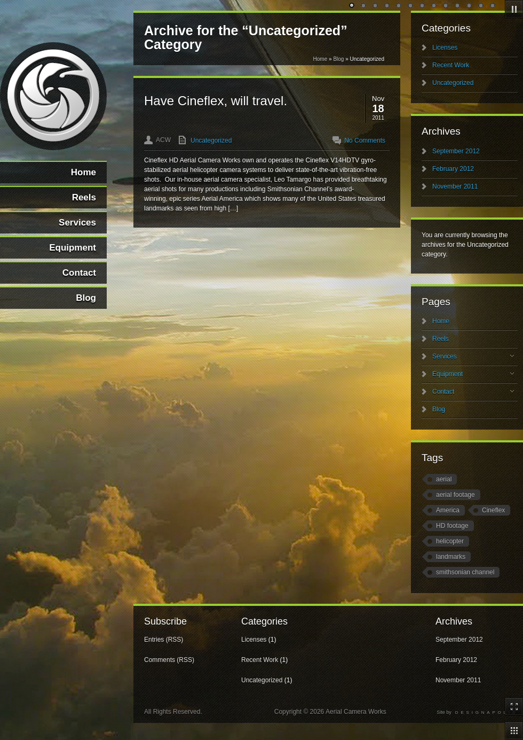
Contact (473, 391)
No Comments (364, 140)
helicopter (450, 541)
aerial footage (455, 494)
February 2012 (453, 169)
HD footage (452, 525)
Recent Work (450, 65)
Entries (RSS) (163, 639)
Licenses (444, 47)
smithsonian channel (465, 572)
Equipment (473, 374)
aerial (443, 479)
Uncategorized (211, 140)
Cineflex (493, 510)
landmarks (450, 556)
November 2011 (455, 186)
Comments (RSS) (169, 660)
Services (473, 356)
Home (320, 59)
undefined (352, 6)
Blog (338, 59)
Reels (440, 338)
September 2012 (456, 151)
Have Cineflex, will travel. (215, 101)
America (447, 510)
